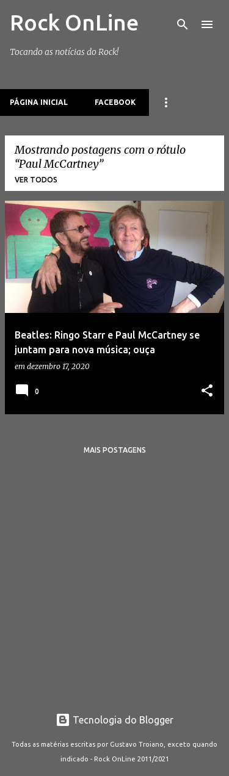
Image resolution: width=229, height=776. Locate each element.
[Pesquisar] (182, 24)
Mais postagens (115, 450)
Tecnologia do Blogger (114, 719)
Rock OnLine (74, 22)
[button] (207, 391)
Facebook (115, 102)
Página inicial (39, 102)
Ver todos (36, 180)
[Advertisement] (114, 578)
